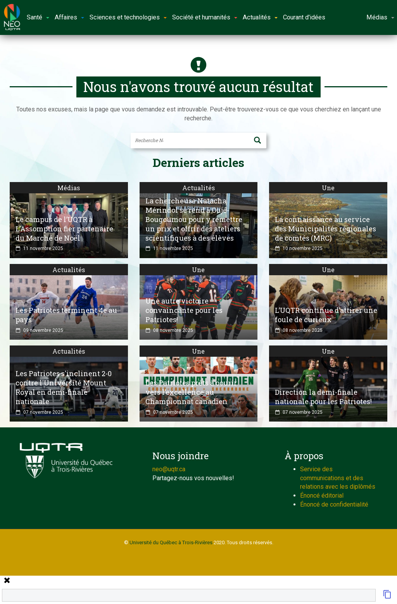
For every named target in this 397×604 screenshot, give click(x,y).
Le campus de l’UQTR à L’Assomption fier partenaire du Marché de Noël (64, 229)
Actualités (198, 188)
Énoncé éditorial (321, 495)
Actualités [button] (260, 17)
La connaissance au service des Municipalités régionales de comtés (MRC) (325, 229)
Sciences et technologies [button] (128, 17)
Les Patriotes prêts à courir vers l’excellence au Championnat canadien (191, 392)
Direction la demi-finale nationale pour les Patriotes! (323, 396)
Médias (68, 188)
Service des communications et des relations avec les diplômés (337, 478)
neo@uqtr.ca (168, 469)
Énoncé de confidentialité (334, 504)
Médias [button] (380, 17)
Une (328, 188)
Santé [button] (38, 17)
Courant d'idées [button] (304, 17)
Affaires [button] (69, 17)
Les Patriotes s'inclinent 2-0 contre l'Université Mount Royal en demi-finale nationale (64, 387)
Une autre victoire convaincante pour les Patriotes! (184, 310)
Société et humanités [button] (204, 17)
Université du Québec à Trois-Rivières (170, 542)
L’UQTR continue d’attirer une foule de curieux (326, 314)
